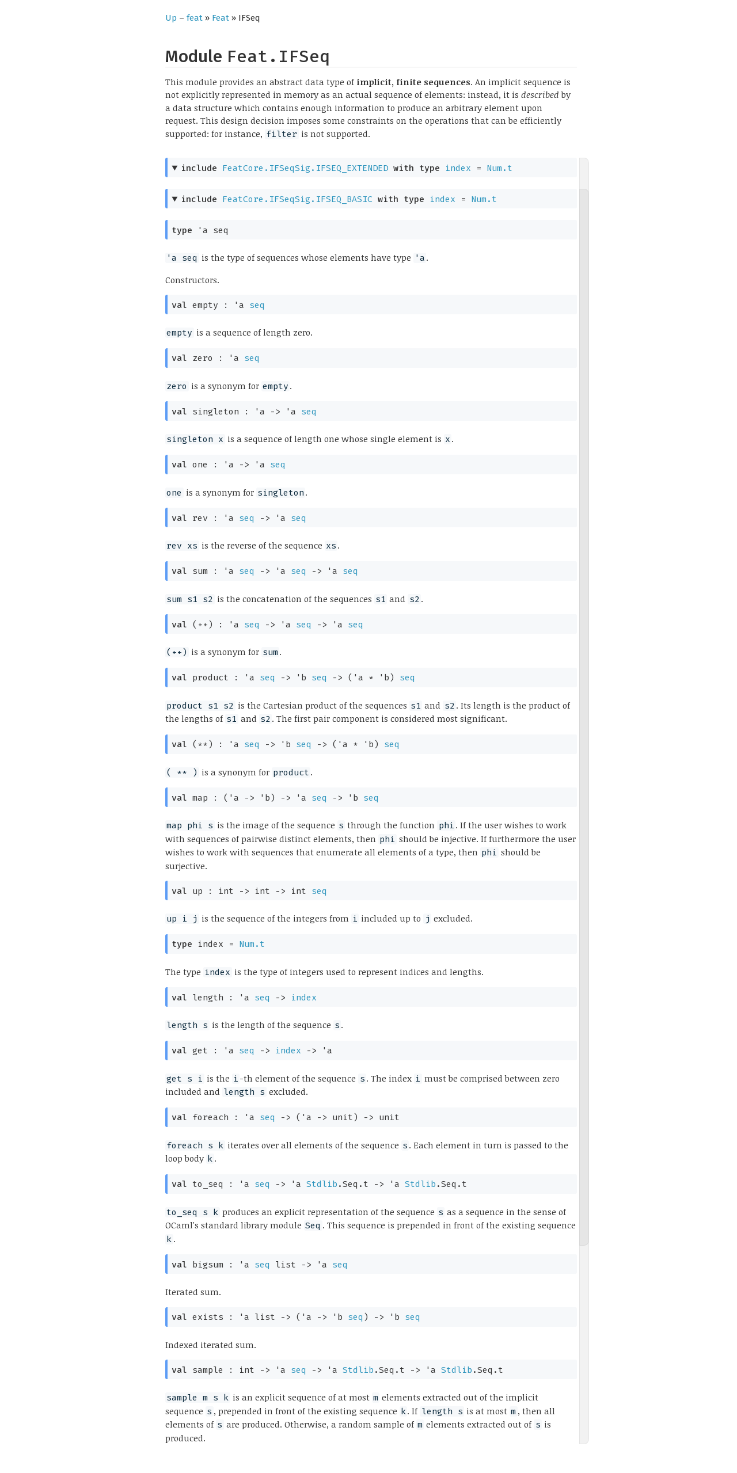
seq (257, 305)
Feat (220, 18)
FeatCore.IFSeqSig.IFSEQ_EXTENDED (305, 168)
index (458, 168)
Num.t (499, 168)
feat (195, 18)
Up (171, 18)
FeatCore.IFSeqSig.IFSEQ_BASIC (297, 199)
